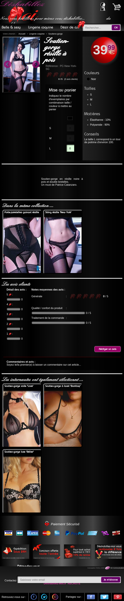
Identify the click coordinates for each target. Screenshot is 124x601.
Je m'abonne (111, 579)
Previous (7, 65)
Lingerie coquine (37, 34)
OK (116, 27)
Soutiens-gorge (55, 34)
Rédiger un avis (107, 349)
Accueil (22, 34)
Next (36, 65)
